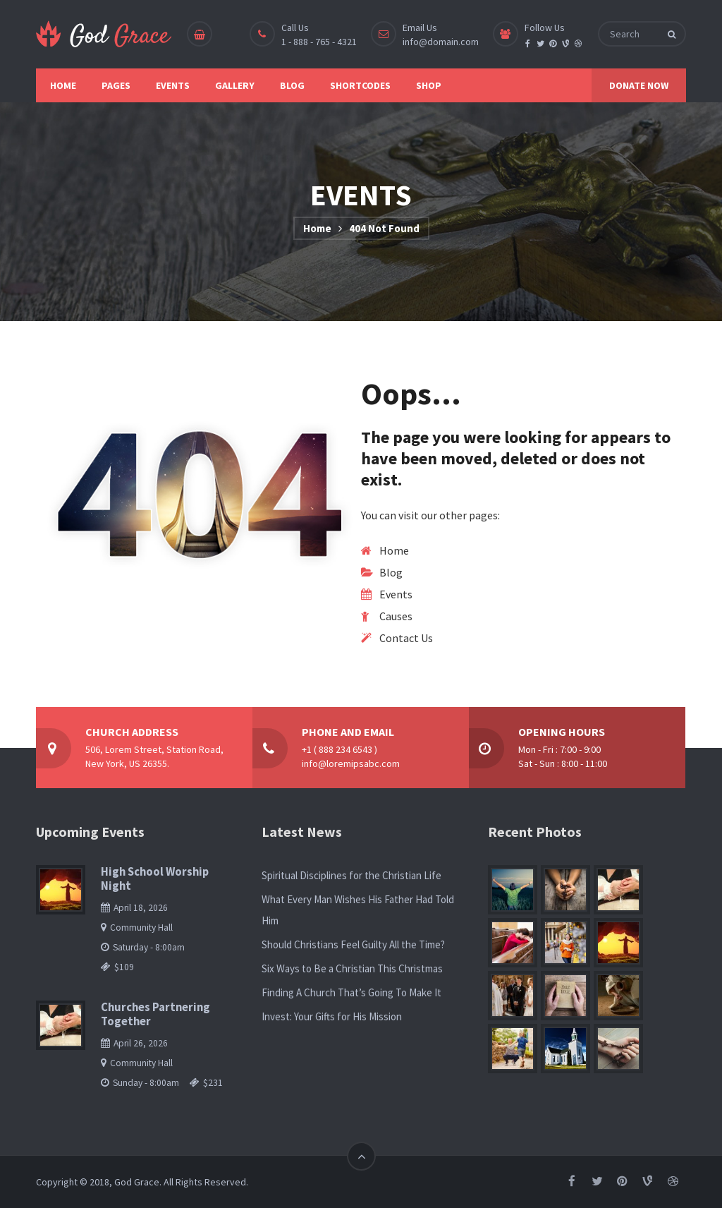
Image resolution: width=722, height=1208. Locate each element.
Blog (391, 572)
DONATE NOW (638, 85)
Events (395, 594)
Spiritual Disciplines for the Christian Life (351, 875)
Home (317, 228)
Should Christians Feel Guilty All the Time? (353, 944)
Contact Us (406, 638)
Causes (395, 616)
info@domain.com (441, 41)
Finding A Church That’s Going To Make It (351, 992)
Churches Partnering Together (155, 1014)
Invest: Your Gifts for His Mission (332, 1016)
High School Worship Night (155, 878)
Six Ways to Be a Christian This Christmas (352, 968)
